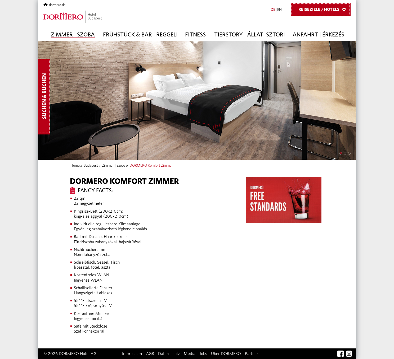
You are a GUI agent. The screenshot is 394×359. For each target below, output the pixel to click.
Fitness (195, 35)
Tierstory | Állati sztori (249, 35)
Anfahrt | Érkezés (318, 35)
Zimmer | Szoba (73, 35)
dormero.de (54, 5)
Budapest (91, 165)
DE (273, 10)
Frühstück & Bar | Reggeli (140, 35)
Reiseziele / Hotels (324, 9)
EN (279, 10)
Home (75, 165)
